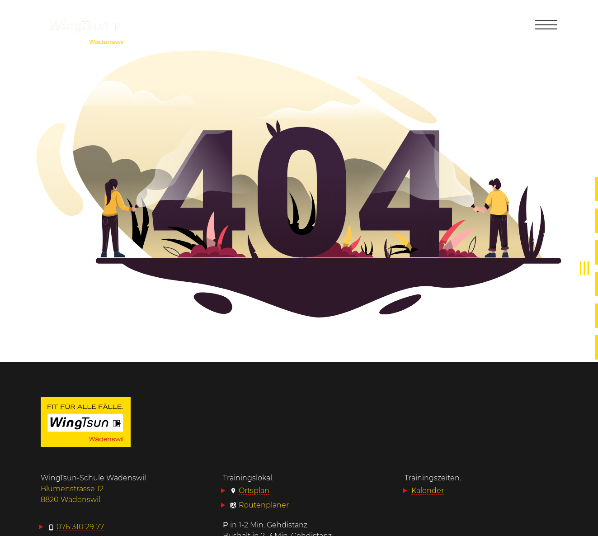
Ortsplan (254, 490)
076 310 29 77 (80, 526)
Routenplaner (264, 505)
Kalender (427, 490)
